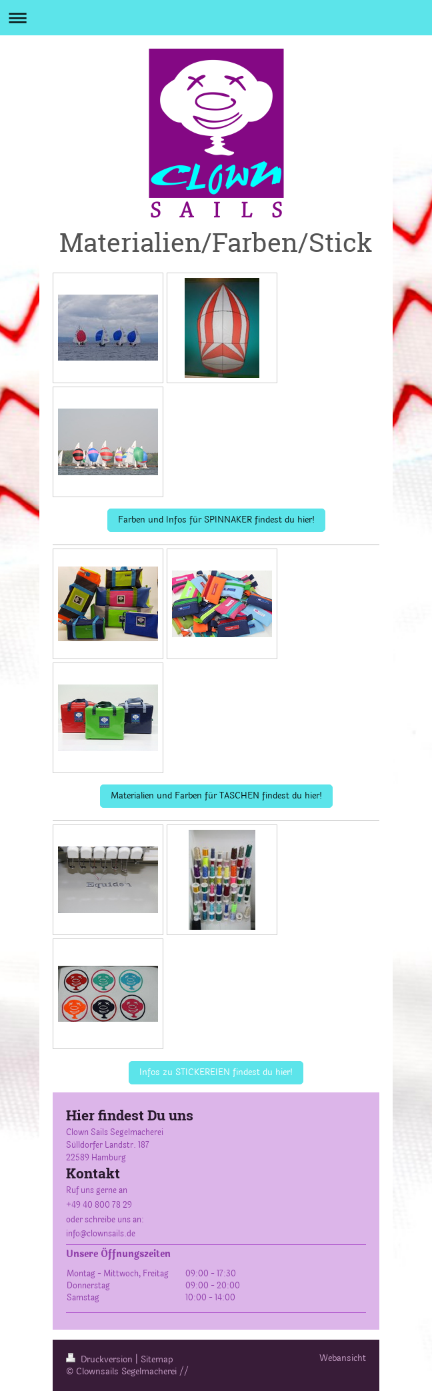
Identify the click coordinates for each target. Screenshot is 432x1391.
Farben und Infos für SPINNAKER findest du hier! (216, 520)
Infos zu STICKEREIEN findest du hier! (216, 1072)
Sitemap (157, 1359)
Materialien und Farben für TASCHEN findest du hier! (216, 795)
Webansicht (342, 1358)
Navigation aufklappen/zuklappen (216, 17)
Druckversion (100, 1359)
